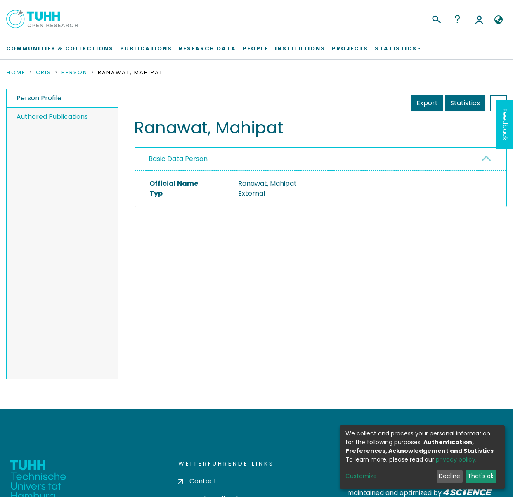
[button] (498, 20)
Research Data (207, 48)
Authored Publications (52, 116)
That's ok (481, 476)
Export (427, 103)
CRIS (43, 72)
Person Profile (39, 98)
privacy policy (455, 459)
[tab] (320, 159)
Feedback (505, 124)
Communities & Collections (59, 48)
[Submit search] (436, 18)
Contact (197, 481)
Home (16, 72)
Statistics (465, 103)
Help (457, 19)
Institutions (300, 48)
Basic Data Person (178, 158)
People (255, 48)
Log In (479, 19)
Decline (449, 476)
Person (74, 72)
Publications (146, 48)
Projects (350, 48)
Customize (361, 476)
